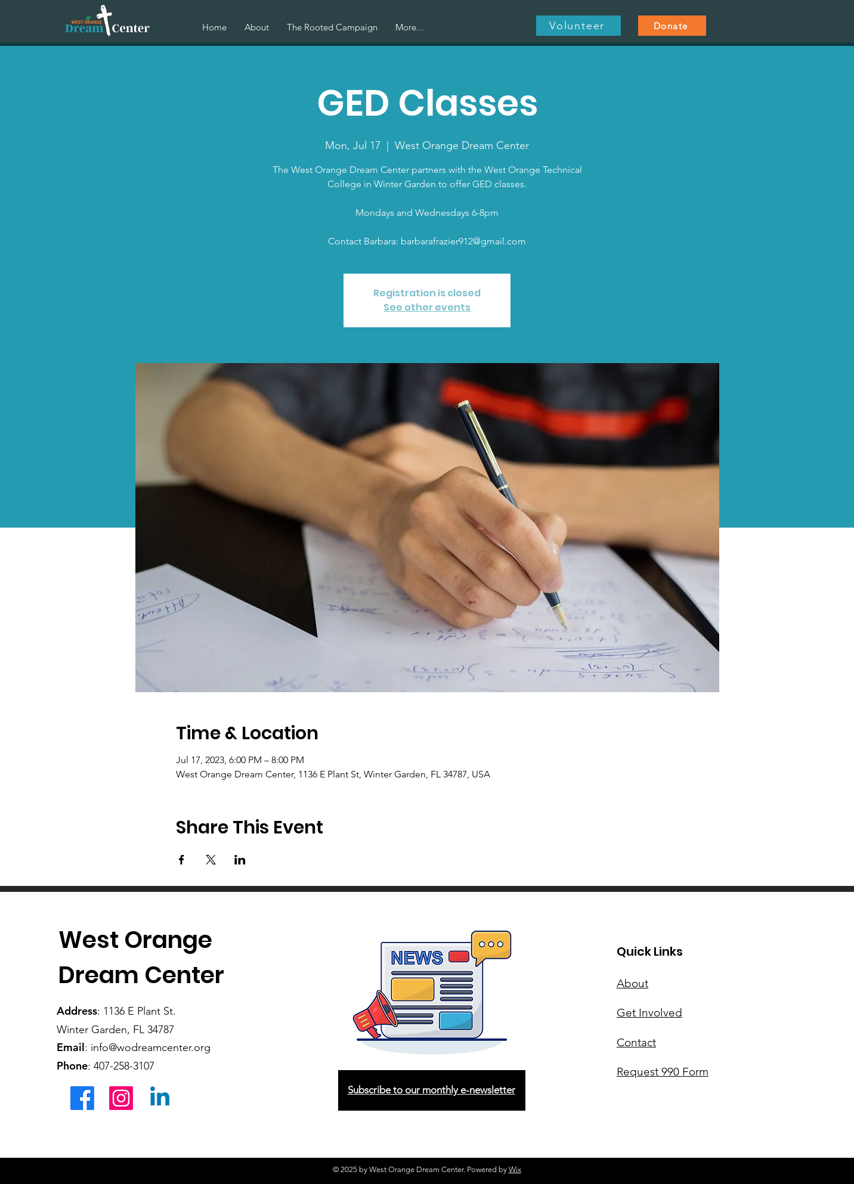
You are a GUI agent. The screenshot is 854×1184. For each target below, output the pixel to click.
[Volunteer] (578, 26)
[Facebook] (82, 1098)
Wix (515, 1169)
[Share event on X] (210, 859)
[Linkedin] (160, 1098)
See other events (427, 307)
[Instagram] (121, 1098)
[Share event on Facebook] (181, 859)
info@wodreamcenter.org (151, 1047)
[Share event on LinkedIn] (240, 859)
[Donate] (672, 26)
